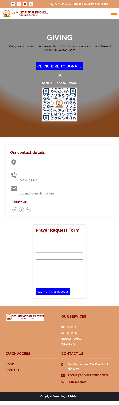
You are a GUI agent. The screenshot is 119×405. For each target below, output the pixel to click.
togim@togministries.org (37, 193)
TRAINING (68, 344)
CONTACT (13, 370)
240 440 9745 (63, 4)
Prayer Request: (46, 263)
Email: (39, 249)
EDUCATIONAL (71, 338)
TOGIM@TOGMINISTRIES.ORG (88, 375)
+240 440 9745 (77, 382)
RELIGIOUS (68, 327)
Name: (40, 236)
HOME (10, 364)
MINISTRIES (69, 333)
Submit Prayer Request (52, 291)
